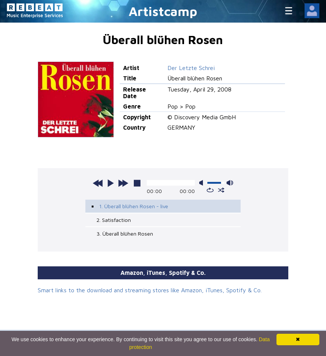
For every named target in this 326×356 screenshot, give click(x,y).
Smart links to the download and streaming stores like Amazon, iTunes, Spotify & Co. (150, 290)
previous (98, 183)
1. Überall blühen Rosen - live (133, 206)
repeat (210, 190)
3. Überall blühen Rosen (124, 233)
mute (202, 183)
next (123, 183)
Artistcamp (163, 11)
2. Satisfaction (113, 220)
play (110, 183)
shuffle (221, 190)
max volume (230, 183)
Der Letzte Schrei (191, 67)
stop (137, 183)
